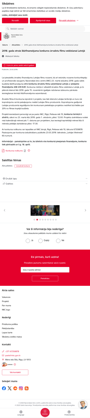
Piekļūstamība (8, 328)
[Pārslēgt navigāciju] (45, 412)
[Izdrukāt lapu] (45, 178)
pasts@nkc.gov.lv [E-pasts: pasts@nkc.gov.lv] (12, 355)
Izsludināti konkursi (23, 166)
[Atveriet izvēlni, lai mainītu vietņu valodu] (20, 413)
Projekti (5, 301)
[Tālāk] (85, 210)
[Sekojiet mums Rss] (27, 388)
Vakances (6, 297)
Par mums (6, 305)
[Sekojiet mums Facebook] (4, 388)
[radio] (29, 240)
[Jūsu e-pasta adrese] (45, 269)
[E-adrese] (7, 364)
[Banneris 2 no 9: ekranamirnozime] (45, 210)
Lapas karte (7, 332)
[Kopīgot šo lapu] (45, 183)
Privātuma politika (10, 324)
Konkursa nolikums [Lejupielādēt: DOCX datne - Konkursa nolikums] (14, 150)
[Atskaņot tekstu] (12, 56)
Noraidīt (15, 20)
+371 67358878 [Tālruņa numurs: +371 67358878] (12, 351)
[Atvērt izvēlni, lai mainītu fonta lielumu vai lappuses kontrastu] (69, 413)
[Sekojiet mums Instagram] (21, 388)
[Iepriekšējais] (4, 210)
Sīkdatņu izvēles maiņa (12, 336)
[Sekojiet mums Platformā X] (10, 388)
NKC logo (6, 309)
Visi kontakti (15, 372)
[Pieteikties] (45, 278)
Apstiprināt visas (43, 20)
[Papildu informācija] (29, 150)
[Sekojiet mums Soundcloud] (15, 388)
